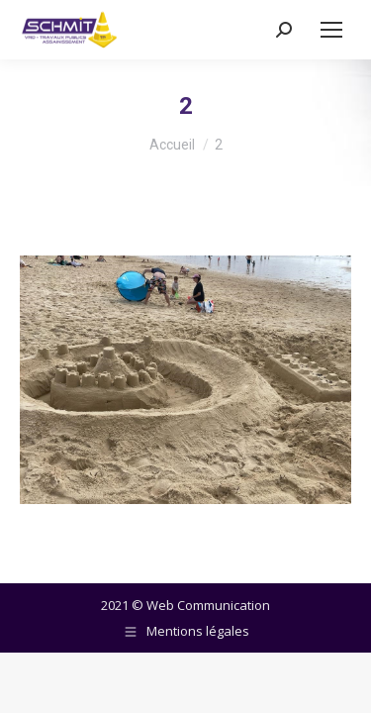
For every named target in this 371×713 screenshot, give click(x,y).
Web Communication (208, 605)
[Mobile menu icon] (331, 30)
